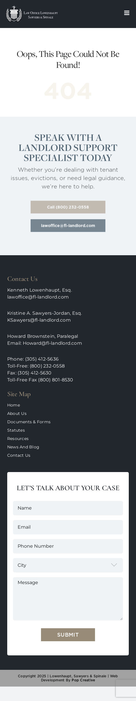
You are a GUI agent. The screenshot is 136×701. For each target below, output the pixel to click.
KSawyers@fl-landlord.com (39, 320)
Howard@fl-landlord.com (52, 343)
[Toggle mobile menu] (127, 13)
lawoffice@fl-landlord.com (38, 297)
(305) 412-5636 (42, 359)
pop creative (82, 680)
